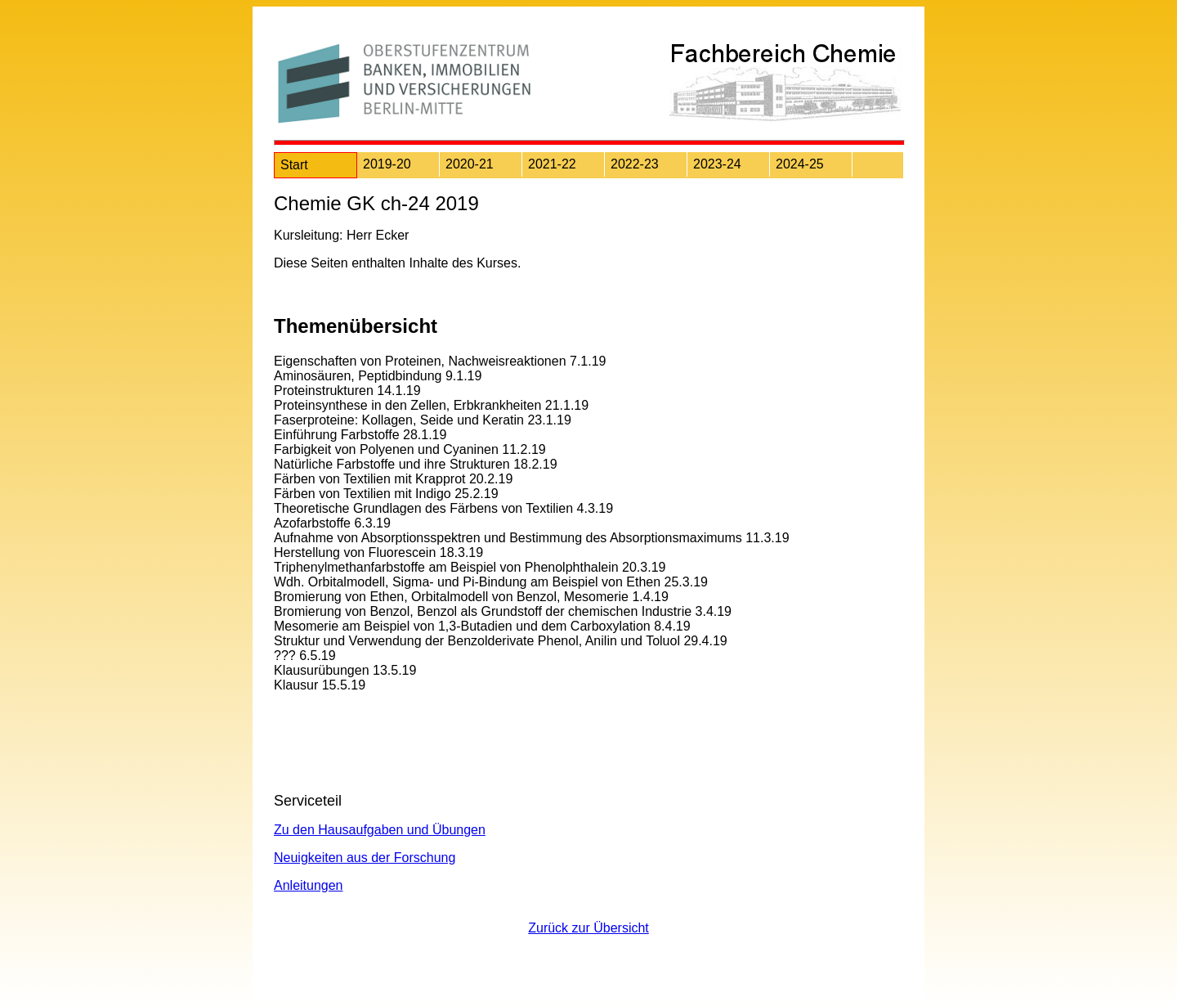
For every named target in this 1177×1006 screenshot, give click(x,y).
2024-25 (800, 164)
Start (294, 165)
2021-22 (552, 164)
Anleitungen (308, 885)
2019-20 (387, 164)
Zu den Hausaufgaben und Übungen (380, 830)
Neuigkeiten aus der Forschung (364, 858)
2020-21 (469, 164)
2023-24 (717, 164)
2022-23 (635, 164)
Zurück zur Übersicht (588, 928)
